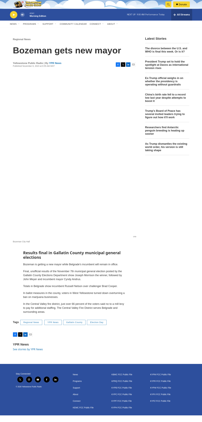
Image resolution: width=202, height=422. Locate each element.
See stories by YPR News (28, 356)
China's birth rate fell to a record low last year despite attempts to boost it (165, 104)
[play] (13, 21)
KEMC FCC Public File (83, 414)
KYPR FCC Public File (160, 388)
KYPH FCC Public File (122, 414)
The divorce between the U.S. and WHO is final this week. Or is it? (166, 57)
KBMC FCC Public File (122, 381)
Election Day (96, 329)
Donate (184, 7)
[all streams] (181, 21)
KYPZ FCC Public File (160, 408)
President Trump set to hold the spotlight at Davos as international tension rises (166, 71)
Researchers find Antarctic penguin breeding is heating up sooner (164, 137)
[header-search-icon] (170, 8)
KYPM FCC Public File (160, 381)
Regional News (22, 46)
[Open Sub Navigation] (19, 30)
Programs (29, 30)
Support (47, 30)
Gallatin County (74, 329)
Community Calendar (73, 30)
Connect (95, 30)
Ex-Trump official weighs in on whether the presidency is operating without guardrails (164, 88)
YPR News (55, 69)
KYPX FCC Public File (160, 401)
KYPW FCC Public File (160, 394)
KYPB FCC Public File (122, 394)
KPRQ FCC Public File (122, 388)
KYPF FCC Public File (122, 408)
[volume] (22, 21)
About (75, 401)
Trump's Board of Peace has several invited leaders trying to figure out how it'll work (165, 120)
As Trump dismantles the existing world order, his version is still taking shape (166, 153)
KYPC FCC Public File (122, 401)
